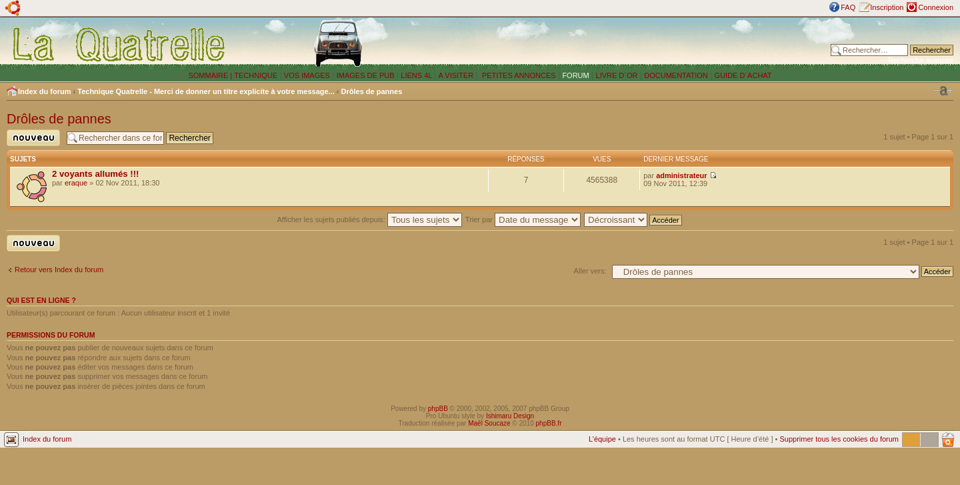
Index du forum (44, 91)
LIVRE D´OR (617, 75)
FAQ (848, 7)
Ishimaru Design (510, 416)
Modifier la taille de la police (943, 90)
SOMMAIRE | (211, 75)
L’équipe (602, 439)
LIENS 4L (417, 75)
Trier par (523, 219)
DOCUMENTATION (676, 75)
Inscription (886, 7)
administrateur (681, 175)
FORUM (575, 75)
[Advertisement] (637, 43)
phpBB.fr (549, 423)
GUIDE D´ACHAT (743, 75)
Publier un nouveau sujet (33, 137)
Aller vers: (590, 271)
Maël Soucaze (489, 423)
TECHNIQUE (255, 75)
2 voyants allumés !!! (95, 174)
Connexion (935, 7)
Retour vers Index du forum (59, 270)
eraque (76, 183)
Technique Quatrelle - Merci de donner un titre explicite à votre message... (206, 91)
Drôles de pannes (372, 91)
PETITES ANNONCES (518, 75)
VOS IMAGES (307, 75)
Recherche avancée (920, 60)
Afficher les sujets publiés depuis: (369, 219)
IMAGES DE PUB (366, 75)
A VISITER (456, 75)
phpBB (438, 408)
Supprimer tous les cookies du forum (839, 439)
